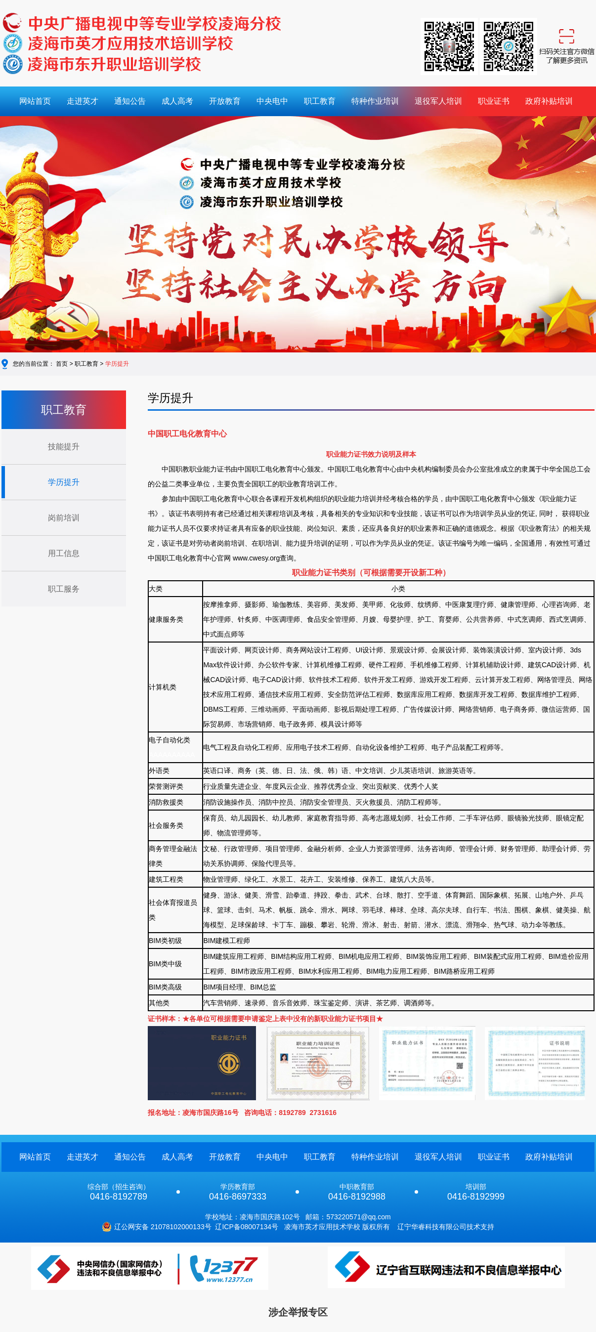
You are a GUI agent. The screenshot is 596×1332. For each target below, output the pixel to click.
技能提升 (64, 446)
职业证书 (494, 101)
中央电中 (272, 101)
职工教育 (320, 101)
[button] (34, 236)
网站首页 (35, 101)
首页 (62, 363)
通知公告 (130, 101)
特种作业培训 (375, 101)
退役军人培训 (438, 101)
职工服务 (64, 589)
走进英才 (82, 101)
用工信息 (64, 553)
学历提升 (117, 363)
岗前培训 (64, 518)
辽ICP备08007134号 (246, 1227)
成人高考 (177, 101)
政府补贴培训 (549, 101)
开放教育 (225, 101)
